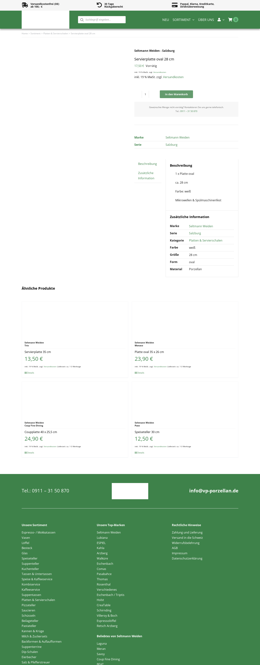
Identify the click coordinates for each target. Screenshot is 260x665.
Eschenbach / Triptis (110, 595)
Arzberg (102, 553)
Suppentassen (31, 595)
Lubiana (102, 538)
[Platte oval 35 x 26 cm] (185, 320)
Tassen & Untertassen (37, 574)
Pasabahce (104, 574)
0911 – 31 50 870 (188, 111)
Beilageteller (30, 621)
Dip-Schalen (30, 652)
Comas (101, 569)
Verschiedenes (107, 590)
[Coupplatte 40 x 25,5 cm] (75, 400)
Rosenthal (103, 584)
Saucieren (28, 610)
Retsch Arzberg (107, 626)
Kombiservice (31, 584)
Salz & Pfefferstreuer (36, 662)
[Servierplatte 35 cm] (75, 320)
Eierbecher (29, 657)
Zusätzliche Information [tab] (146, 175)
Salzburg (171, 145)
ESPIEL (101, 543)
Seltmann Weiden (178, 137)
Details (30, 372)
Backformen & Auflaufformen (42, 642)
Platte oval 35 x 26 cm (149, 352)
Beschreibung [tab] (147, 164)
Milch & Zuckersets (34, 636)
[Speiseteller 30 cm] (185, 400)
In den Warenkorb (176, 94)
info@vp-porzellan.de (213, 490)
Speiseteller (30, 558)
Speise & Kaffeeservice (37, 579)
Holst (100, 600)
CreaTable (103, 605)
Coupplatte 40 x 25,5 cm (41, 432)
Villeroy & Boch (107, 616)
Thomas (102, 579)
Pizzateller (29, 605)
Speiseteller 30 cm (147, 432)
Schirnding (104, 610)
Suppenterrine (32, 647)
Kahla (100, 548)
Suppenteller (30, 564)
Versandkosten (159, 72)
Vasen (26, 538)
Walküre (102, 558)
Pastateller (29, 626)
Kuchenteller (30, 569)
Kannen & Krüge (33, 631)
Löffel (25, 543)
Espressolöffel (106, 621)
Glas (25, 553)
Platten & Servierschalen (205, 240)
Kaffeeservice (31, 590)
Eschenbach (105, 564)
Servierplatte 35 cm (38, 352)
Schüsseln (28, 616)
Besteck (27, 548)
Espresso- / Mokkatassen (38, 532)
